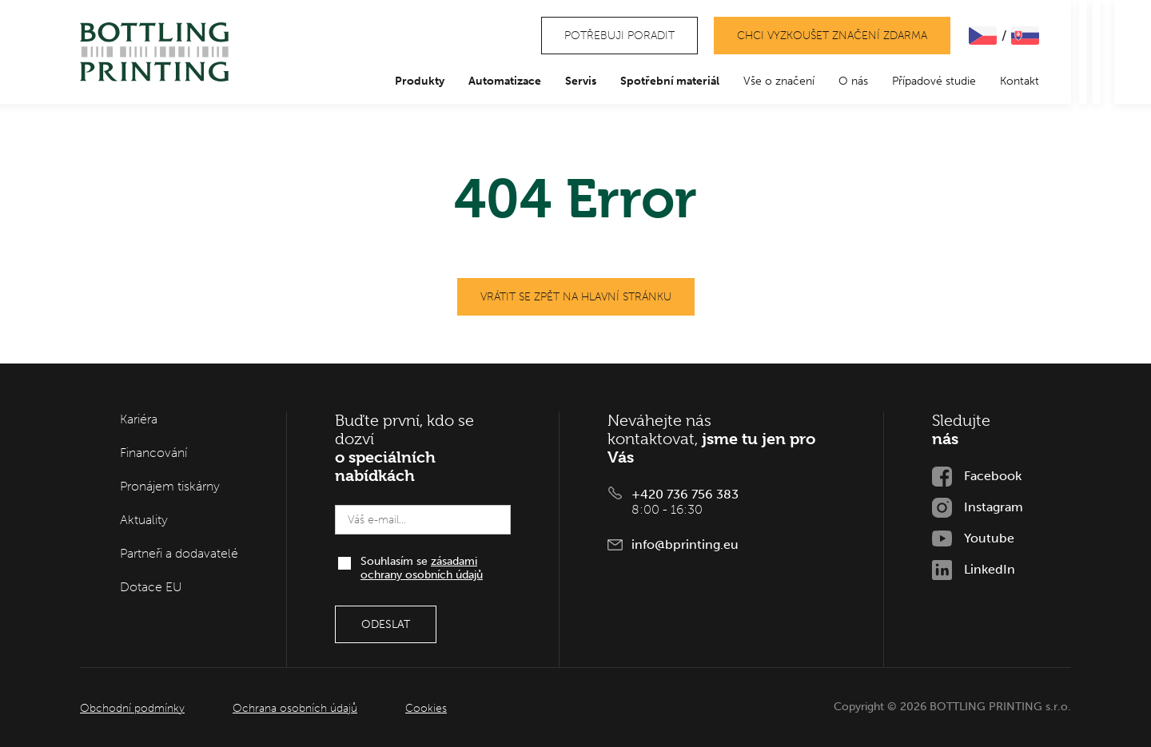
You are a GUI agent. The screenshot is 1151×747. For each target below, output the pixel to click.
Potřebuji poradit (619, 35)
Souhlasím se (421, 568)
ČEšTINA (983, 35)
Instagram (993, 507)
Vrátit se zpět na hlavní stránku (575, 297)
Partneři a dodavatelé (179, 553)
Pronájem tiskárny (170, 486)
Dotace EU (151, 586)
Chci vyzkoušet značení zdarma (832, 35)
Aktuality (144, 519)
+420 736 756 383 (685, 494)
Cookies (426, 708)
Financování (153, 452)
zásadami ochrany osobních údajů (421, 568)
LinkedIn (989, 569)
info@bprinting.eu (685, 544)
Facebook (993, 475)
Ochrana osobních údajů (295, 708)
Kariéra (138, 419)
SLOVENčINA (1025, 35)
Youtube (989, 538)
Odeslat (385, 624)
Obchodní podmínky (132, 708)
